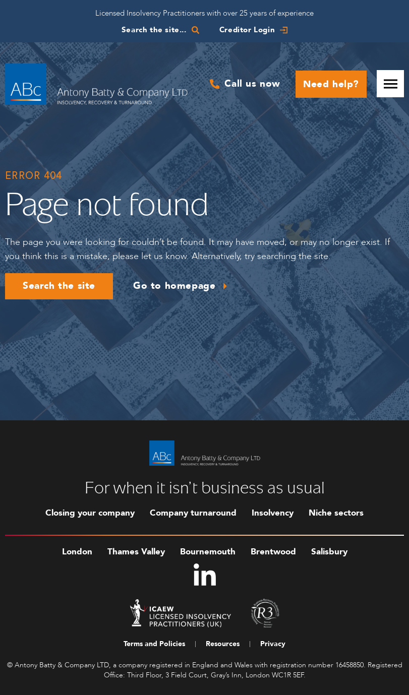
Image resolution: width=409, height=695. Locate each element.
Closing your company (90, 513)
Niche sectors (336, 513)
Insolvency (273, 513)
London (77, 551)
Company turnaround (193, 513)
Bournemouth (208, 551)
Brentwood (273, 551)
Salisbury (329, 551)
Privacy (272, 644)
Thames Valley (136, 551)
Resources (223, 644)
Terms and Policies (154, 644)
